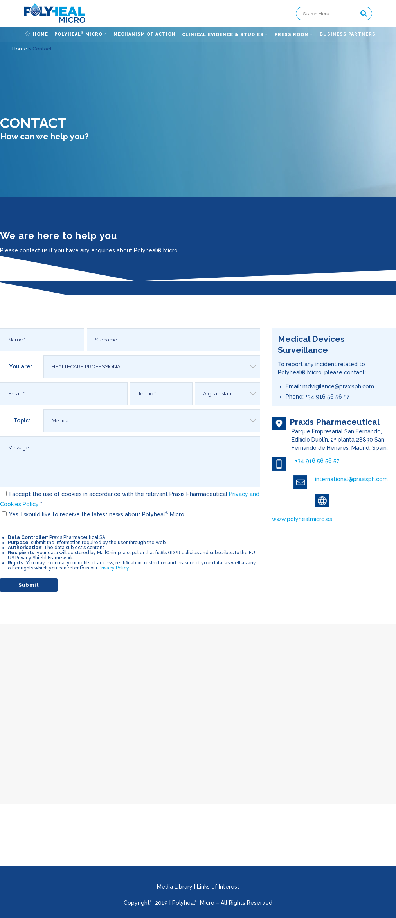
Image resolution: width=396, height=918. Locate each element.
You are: (20, 366)
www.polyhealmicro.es (302, 519)
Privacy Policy (114, 568)
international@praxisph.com (351, 479)
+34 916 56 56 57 (317, 461)
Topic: (21, 420)
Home (19, 49)
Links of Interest (218, 887)
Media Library (175, 887)
